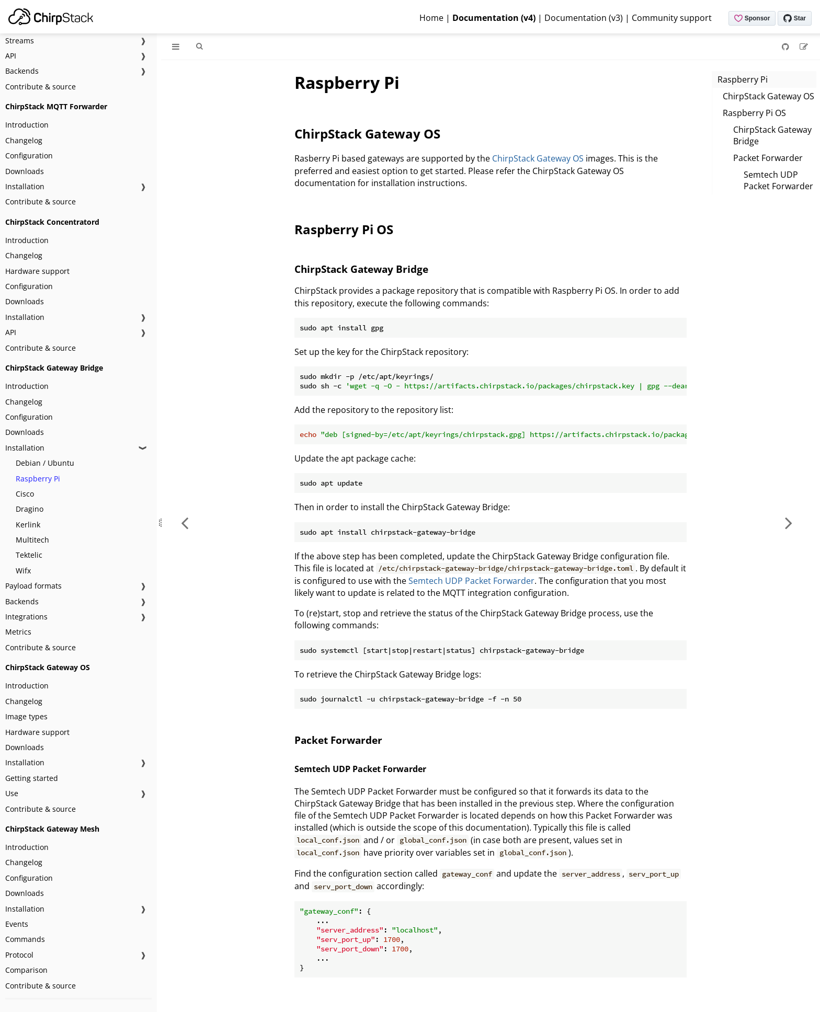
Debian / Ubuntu (45, 463)
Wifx (23, 571)
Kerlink (28, 525)
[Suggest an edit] (803, 46)
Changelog (23, 140)
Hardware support (37, 271)
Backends (22, 71)
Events (16, 924)
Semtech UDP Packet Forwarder (778, 180)
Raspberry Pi (38, 479)
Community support (672, 18)
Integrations (26, 617)
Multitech (32, 540)
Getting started (31, 778)
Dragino (29, 509)
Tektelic (29, 555)
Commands (25, 939)
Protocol (19, 955)
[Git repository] (786, 46)
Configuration (29, 155)
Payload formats (33, 586)
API (10, 56)
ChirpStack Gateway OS (768, 96)
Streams (19, 40)
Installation (24, 186)
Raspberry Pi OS (754, 113)
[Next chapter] (788, 522)
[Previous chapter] (184, 522)
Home (431, 18)
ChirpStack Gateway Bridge (772, 135)
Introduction (27, 125)
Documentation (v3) (583, 18)
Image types (26, 716)
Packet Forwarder (768, 158)
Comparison (26, 970)
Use (11, 793)
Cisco (25, 494)
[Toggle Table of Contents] (176, 46)
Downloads (24, 171)
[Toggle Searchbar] (199, 46)
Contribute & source (40, 86)
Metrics (18, 632)
